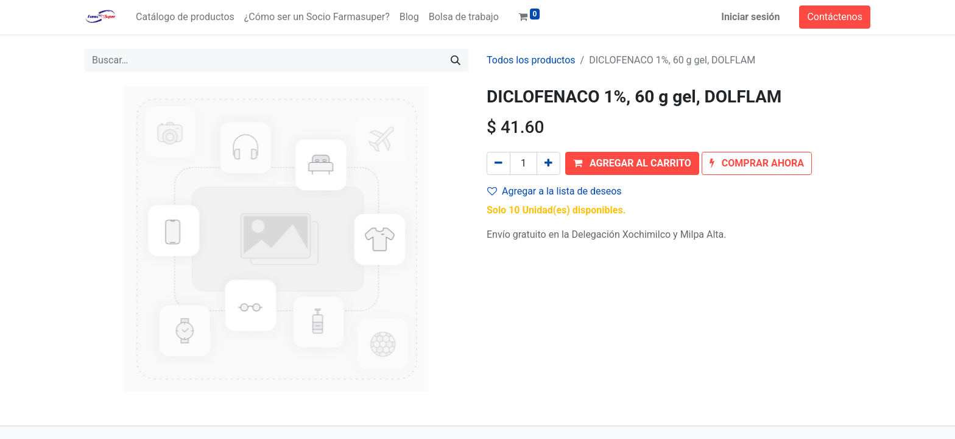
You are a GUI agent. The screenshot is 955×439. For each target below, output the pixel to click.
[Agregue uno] (548, 163)
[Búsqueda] (455, 60)
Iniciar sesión (750, 17)
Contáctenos (834, 17)
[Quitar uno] (498, 163)
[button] (632, 163)
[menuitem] (185, 17)
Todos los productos (531, 60)
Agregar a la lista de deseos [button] (554, 191)
